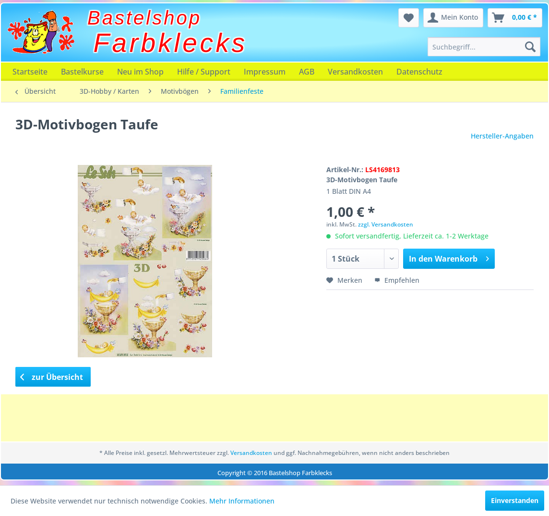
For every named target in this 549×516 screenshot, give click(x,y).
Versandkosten (355, 71)
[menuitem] (484, 46)
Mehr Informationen (241, 500)
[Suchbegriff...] (484, 46)
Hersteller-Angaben (502, 135)
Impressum (265, 71)
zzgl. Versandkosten (385, 224)
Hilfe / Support (203, 71)
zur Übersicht (52, 377)
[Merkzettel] (408, 17)
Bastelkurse (82, 71)
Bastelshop (144, 17)
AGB (306, 71)
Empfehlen (396, 280)
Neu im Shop (140, 71)
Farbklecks (171, 43)
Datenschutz (419, 71)
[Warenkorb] (515, 17)
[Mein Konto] (453, 17)
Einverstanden (514, 500)
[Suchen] (530, 46)
